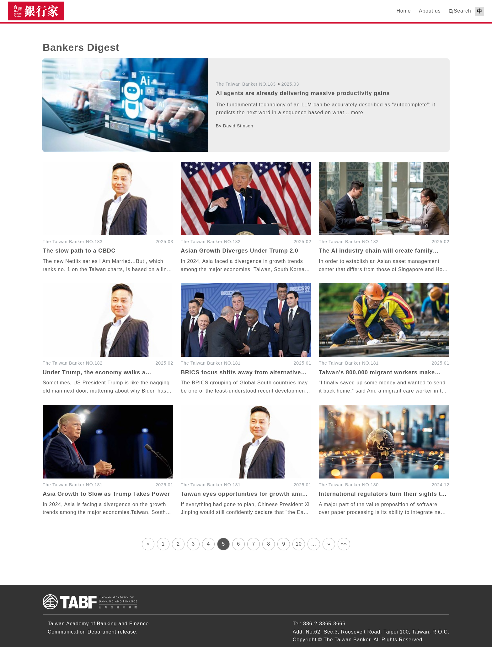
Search (462, 10)
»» (344, 544)
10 (299, 544)
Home (403, 10)
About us (430, 10)
